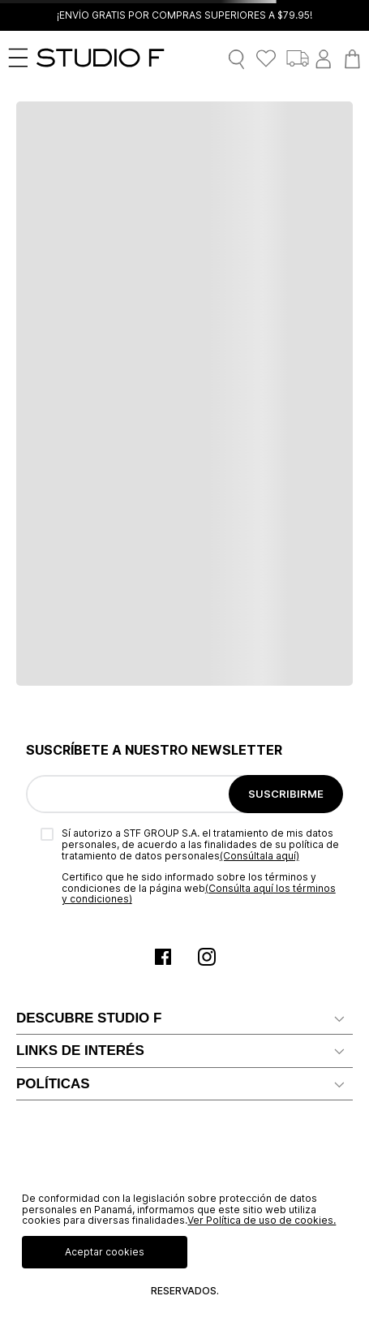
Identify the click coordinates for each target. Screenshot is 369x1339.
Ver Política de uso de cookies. (261, 1220)
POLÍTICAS (53, 1083)
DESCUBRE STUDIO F (88, 1018)
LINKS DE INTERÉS (80, 1050)
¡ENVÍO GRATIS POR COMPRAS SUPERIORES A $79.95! (184, 15)
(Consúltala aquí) (259, 856)
